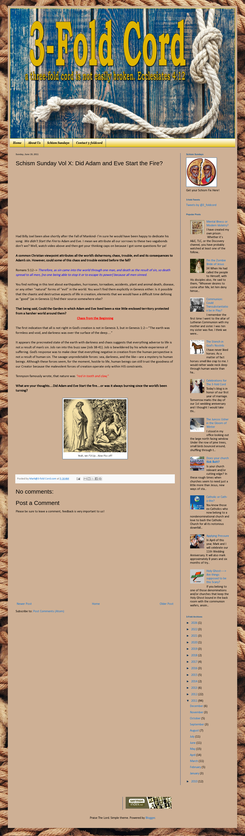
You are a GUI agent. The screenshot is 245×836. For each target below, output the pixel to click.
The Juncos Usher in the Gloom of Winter (217, 423)
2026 (194, 623)
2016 (194, 668)
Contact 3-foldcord (89, 143)
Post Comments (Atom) (48, 611)
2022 (194, 629)
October (195, 718)
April (193, 755)
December (197, 706)
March (194, 761)
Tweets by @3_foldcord (201, 205)
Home (17, 143)
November (197, 712)
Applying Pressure (217, 536)
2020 (194, 642)
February (196, 767)
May (193, 749)
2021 (194, 635)
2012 (194, 694)
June (193, 743)
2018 (194, 655)
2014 (194, 681)
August (195, 730)
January (195, 773)
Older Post (166, 604)
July (192, 736)
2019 (194, 649)
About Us (34, 143)
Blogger (150, 818)
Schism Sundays (58, 143)
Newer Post (24, 604)
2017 (194, 662)
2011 (194, 700)
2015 (194, 675)
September (197, 724)
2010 (194, 781)
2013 (194, 688)
